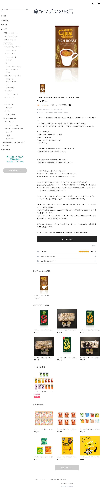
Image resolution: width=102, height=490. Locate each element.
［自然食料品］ (8, 43)
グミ (5, 63)
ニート (8, 101)
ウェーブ (9, 132)
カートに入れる (67, 239)
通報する (94, 246)
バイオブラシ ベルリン (13, 125)
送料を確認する (57, 109)
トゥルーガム (10, 87)
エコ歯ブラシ (8, 122)
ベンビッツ (9, 79)
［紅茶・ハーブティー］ (11, 33)
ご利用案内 (5, 20)
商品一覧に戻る (67, 468)
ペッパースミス (11, 50)
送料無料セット (15, 171)
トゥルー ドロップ (12, 94)
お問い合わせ (5, 150)
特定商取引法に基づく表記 (58, 479)
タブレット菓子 (9, 54)
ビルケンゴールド (12, 69)
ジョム (8, 72)
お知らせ (4, 25)
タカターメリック (10, 40)
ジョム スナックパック (13, 67)
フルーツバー (8, 98)
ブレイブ (9, 108)
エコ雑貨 (7, 135)
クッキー (7, 111)
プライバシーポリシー (41, 479)
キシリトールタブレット (12, 47)
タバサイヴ (9, 139)
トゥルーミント (11, 57)
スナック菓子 (8, 104)
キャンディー (8, 91)
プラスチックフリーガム (12, 76)
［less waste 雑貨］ (10, 118)
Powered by (67, 486)
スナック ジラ (10, 115)
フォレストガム (11, 82)
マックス (9, 60)
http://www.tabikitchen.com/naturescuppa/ (72, 232)
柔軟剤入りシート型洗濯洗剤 (14, 129)
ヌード (8, 85)
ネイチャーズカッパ (11, 36)
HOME (3, 16)
